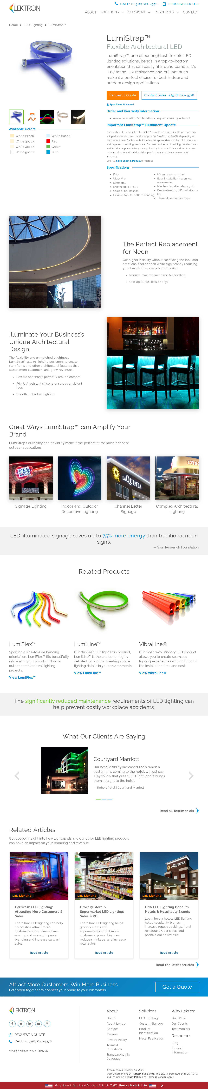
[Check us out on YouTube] (38, 1024)
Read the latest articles (175, 965)
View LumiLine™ (87, 673)
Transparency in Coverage (118, 1056)
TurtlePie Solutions (143, 1073)
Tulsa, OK (42, 1050)
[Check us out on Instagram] (47, 1024)
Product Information (180, 1050)
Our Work (139, 12)
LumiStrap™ (57, 25)
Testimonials (181, 1029)
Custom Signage (151, 1023)
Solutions (112, 12)
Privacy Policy (117, 1039)
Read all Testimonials (177, 811)
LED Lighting (33, 25)
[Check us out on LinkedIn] (29, 1024)
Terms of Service (157, 1077)
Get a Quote (177, 987)
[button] (16, 776)
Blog (175, 1043)
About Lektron (117, 1023)
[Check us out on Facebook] (12, 1024)
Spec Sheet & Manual (120, 104)
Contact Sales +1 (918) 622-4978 (169, 95)
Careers (112, 1034)
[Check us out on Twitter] (21, 1024)
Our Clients (180, 1023)
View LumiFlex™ (22, 677)
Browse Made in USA (133, 1085)
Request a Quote (181, 4)
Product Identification (148, 1031)
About (91, 12)
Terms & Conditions (114, 1047)
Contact (191, 12)
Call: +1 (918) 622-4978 (136, 4)
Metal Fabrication (151, 1038)
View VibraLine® (152, 673)
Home (13, 25)
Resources (167, 12)
